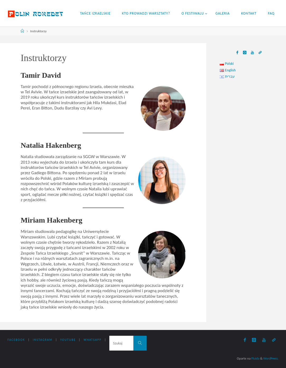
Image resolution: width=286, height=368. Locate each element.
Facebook (16, 340)
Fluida (254, 358)
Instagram (42, 340)
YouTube (68, 340)
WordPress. (270, 358)
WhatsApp (93, 340)
